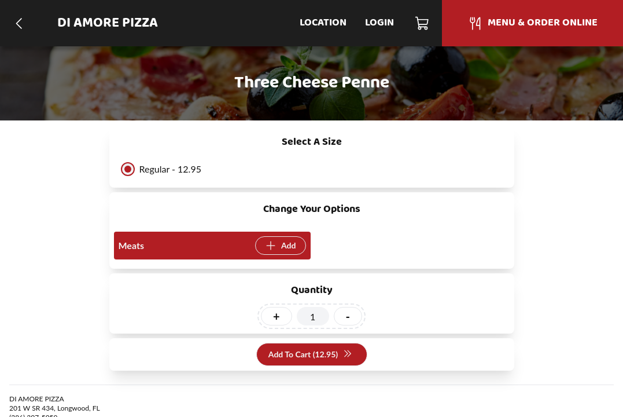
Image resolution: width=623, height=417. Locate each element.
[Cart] (422, 23)
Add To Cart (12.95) (310, 355)
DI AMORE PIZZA (107, 23)
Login (379, 22)
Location (323, 22)
